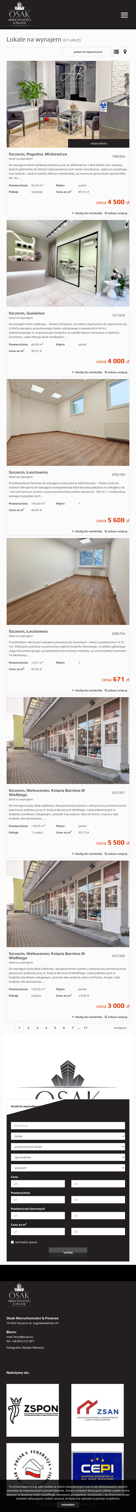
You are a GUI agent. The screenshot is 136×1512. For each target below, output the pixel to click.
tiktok (128, 6)
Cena (14, 1177)
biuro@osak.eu (23, 1336)
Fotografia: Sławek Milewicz (25, 1347)
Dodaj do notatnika (88, 213)
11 (85, 1027)
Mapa (125, 51)
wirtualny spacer (24, 1242)
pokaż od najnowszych (88, 51)
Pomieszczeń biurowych (28, 1208)
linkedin (120, 6)
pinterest (93, 6)
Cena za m (18, 1224)
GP (102, 6)
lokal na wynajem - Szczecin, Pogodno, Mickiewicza (68, 139)
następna (120, 1027)
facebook (84, 6)
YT (75, 6)
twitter (67, 6)
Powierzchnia (20, 1192)
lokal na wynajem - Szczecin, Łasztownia (68, 457)
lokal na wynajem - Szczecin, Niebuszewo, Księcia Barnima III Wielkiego (68, 777)
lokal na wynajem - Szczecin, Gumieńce (68, 298)
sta (111, 6)
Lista (116, 51)
